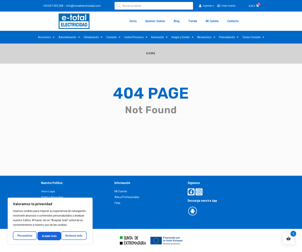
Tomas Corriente (253, 37)
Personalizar (24, 236)
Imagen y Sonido (182, 37)
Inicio (133, 21)
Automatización (69, 37)
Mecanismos (206, 37)
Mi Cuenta (212, 21)
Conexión (113, 37)
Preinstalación (229, 37)
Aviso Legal (48, 191)
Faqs (117, 202)
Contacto (233, 21)
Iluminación (159, 37)
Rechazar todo (50, 236)
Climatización (93, 37)
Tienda (192, 21)
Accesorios (46, 37)
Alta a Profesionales (127, 197)
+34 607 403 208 (53, 5)
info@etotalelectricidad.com (83, 5)
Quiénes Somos (155, 21)
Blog (177, 21)
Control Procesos (135, 37)
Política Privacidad (52, 197)
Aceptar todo (75, 236)
